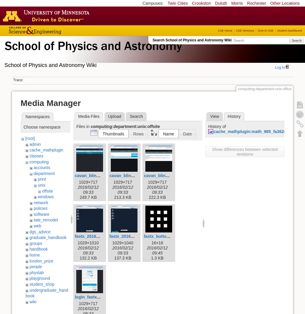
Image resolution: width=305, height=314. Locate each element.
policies (41, 208)
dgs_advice (40, 231)
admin (35, 144)
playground (39, 278)
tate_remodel (46, 220)
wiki (32, 301)
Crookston (201, 3)
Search (296, 40)
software (41, 214)
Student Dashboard (289, 30)
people (35, 266)
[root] (30, 138)
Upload (114, 116)
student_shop (42, 284)
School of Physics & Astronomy (92, 53)
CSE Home (225, 30)
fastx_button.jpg (160, 236)
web (37, 226)
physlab (36, 272)
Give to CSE (265, 30)
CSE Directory (245, 30)
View (214, 116)
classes (36, 156)
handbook (38, 249)
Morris (237, 3)
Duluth (221, 3)
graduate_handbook (48, 237)
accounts (42, 167)
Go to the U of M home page (47, 16)
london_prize (41, 261)
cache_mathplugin (46, 150)
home (34, 255)
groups (35, 243)
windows (46, 196)
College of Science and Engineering (53, 30)
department (44, 173)
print (42, 179)
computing (39, 162)
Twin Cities (178, 3)
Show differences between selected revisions (245, 152)
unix (42, 185)
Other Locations (285, 3)
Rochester (256, 3)
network (41, 202)
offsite (47, 191)
